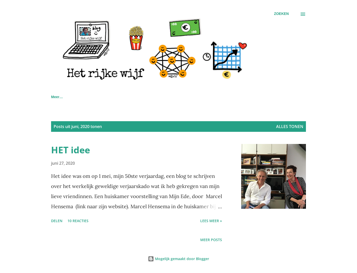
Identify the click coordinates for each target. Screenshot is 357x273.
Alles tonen (289, 126)
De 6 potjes (175, 97)
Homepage (60, 97)
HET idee (70, 150)
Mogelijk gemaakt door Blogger (178, 258)
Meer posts (211, 239)
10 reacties (78, 220)
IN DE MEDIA (95, 97)
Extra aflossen (268, 97)
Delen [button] (56, 220)
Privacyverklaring (136, 97)
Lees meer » (211, 220)
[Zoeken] (281, 13)
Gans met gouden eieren (220, 97)
